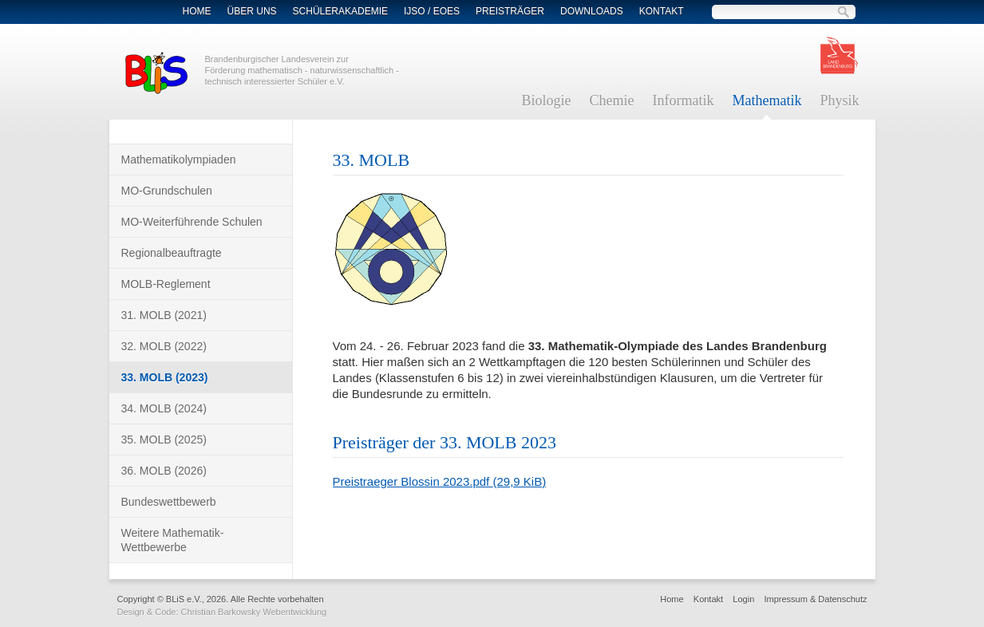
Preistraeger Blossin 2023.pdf (440, 481)
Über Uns (252, 11)
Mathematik (766, 100)
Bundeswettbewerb (168, 501)
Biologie (546, 100)
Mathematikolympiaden (178, 159)
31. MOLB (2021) (164, 315)
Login (743, 599)
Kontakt (661, 11)
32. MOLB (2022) (164, 346)
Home (197, 11)
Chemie (612, 100)
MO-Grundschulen (166, 190)
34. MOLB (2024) (164, 408)
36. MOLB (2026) (164, 470)
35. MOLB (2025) (164, 439)
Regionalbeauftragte (171, 252)
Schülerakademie (340, 11)
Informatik (683, 100)
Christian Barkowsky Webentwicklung (254, 612)
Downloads (591, 11)
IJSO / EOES (432, 11)
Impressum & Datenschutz (816, 599)
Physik (839, 100)
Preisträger (510, 11)
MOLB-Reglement (166, 284)
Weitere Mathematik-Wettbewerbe (172, 540)
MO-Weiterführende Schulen (192, 221)
